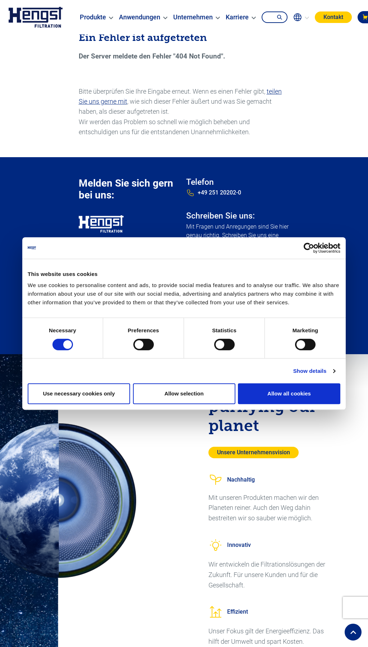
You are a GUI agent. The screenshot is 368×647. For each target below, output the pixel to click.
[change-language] (301, 17)
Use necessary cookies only (79, 393)
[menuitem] (93, 17)
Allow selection (183, 393)
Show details (310, 371)
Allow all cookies (289, 393)
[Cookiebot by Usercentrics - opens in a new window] (308, 248)
